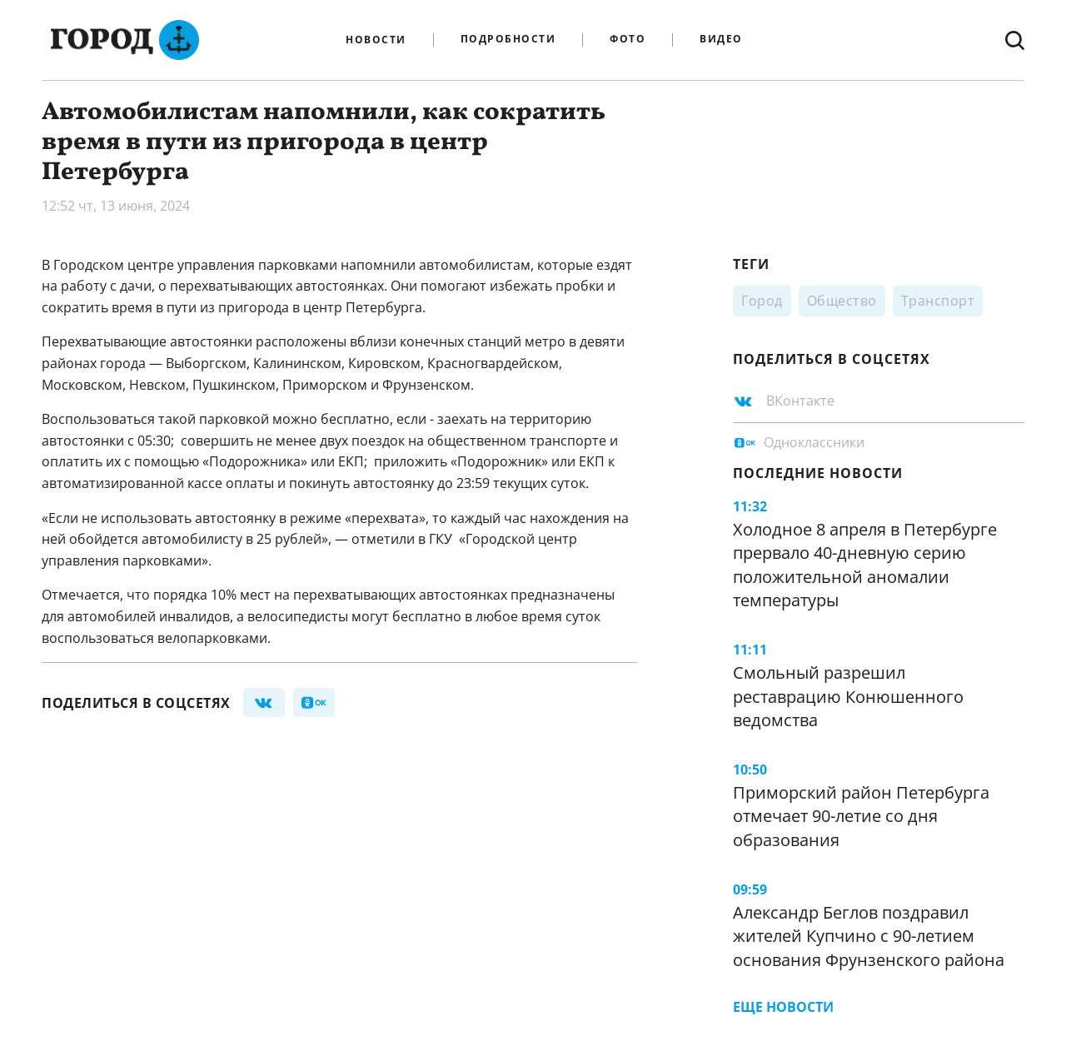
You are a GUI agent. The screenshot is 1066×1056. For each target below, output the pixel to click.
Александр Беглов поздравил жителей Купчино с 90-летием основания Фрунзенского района (868, 936)
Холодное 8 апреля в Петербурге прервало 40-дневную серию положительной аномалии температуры (865, 565)
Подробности (508, 39)
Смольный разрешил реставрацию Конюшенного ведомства (848, 696)
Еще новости (783, 1007)
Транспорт (938, 300)
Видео (721, 39)
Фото (627, 39)
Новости (376, 40)
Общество (842, 300)
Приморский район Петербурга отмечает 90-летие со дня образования (861, 816)
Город (762, 300)
